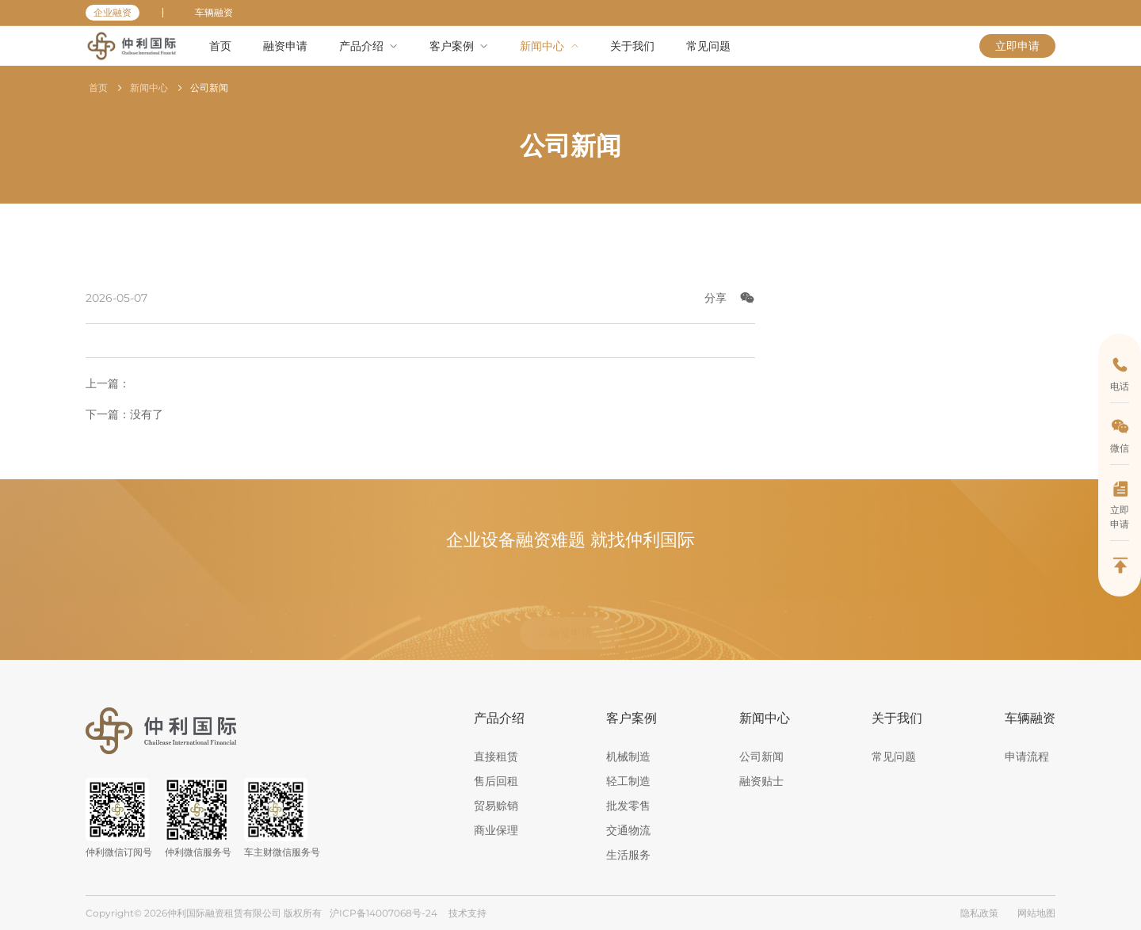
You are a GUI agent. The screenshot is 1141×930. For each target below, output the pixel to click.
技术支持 (467, 913)
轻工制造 (628, 781)
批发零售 (628, 806)
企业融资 (112, 12)
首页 (98, 87)
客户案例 (631, 718)
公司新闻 (209, 87)
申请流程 (1027, 756)
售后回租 (496, 781)
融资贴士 (761, 781)
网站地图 (1036, 913)
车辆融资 (214, 12)
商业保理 (496, 830)
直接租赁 (496, 756)
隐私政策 (979, 913)
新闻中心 (149, 87)
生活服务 (628, 855)
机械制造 (628, 756)
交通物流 (628, 830)
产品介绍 (499, 718)
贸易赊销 (496, 806)
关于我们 (897, 718)
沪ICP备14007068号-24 (383, 913)
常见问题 (894, 756)
